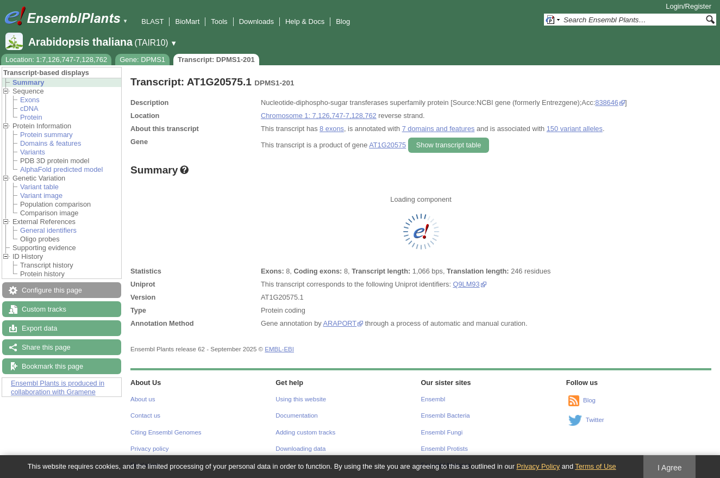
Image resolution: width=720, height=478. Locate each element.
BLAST (152, 21)
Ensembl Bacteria (445, 415)
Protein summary (46, 135)
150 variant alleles (575, 129)
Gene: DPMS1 (142, 59)
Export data (39, 328)
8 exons (332, 129)
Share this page (46, 347)
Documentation (296, 415)
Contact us (145, 415)
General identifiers (48, 230)
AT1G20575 (387, 145)
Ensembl (433, 399)
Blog (343, 21)
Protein (31, 117)
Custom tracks (44, 309)
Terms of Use (595, 466)
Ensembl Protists (444, 448)
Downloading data (300, 448)
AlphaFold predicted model (61, 169)
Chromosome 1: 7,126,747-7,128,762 (319, 115)
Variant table (39, 187)
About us (142, 399)
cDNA (29, 108)
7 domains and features (438, 129)
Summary (28, 82)
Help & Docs (304, 21)
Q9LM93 (466, 284)
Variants (32, 152)
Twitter (595, 420)
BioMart (187, 21)
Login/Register (688, 6)
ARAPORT (339, 323)
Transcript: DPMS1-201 (216, 59)
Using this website (301, 399)
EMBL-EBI (279, 349)
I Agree (670, 467)
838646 (606, 102)
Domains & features (50, 143)
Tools (219, 21)
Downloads (256, 21)
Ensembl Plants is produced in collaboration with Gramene (57, 387)
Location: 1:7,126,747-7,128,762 (56, 59)
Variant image (41, 195)
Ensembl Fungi (442, 432)
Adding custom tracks (305, 432)
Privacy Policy (538, 466)
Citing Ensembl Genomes (166, 432)
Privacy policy (149, 448)
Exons (30, 100)
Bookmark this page (52, 366)
